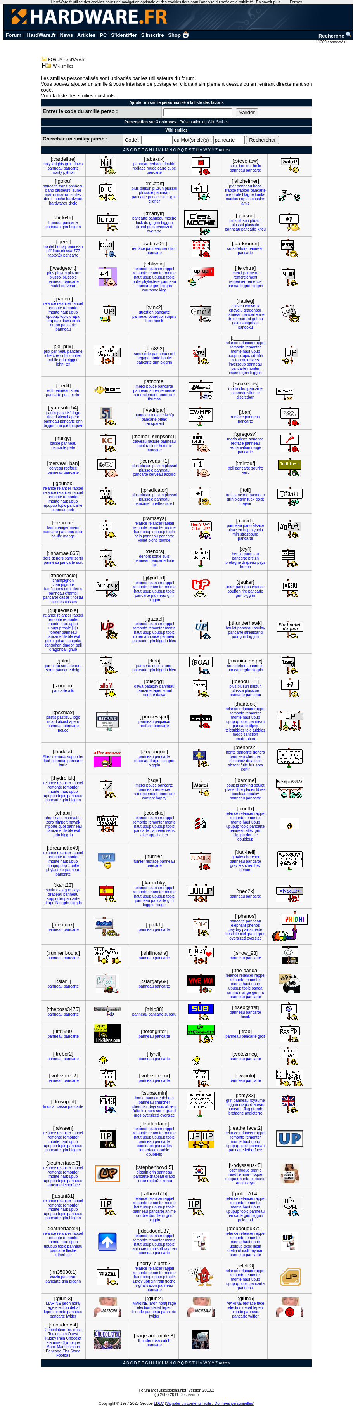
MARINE (53, 1303)
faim (50, 527)
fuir (154, 565)
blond (152, 540)
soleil (169, 503)
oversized (164, 227)
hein (149, 321)
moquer (232, 1179)
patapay (151, 686)
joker (230, 587)
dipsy (253, 726)
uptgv (137, 1281)
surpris (170, 316)
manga (245, 992)
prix (47, 351)
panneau (54, 168)
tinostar (77, 597)
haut (137, 277)
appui (153, 835)
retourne (239, 360)
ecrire (75, 395)
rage (50, 1308)
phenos (253, 925)
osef (233, 1170)
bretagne (233, 562)
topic (170, 277)
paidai (247, 930)
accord (170, 474)
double (169, 164)
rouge (152, 168)
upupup (158, 277)
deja (250, 761)
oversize (154, 231)
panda (257, 988)
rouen (138, 637)
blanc (162, 419)
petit (71, 510)
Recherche (335, 36)
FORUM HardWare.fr (66, 59)
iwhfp (169, 415)
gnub (72, 649)
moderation (245, 739)
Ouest (73, 1334)
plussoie (146, 193)
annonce (256, 439)
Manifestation (68, 1347)
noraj (76, 1303)
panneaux (145, 1146)
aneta (241, 1183)
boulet (48, 246)
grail (69, 164)
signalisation (146, 1285)
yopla (258, 530)
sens (170, 831)
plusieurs (63, 190)
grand (141, 227)
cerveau (68, 286)
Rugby (50, 1338)
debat (75, 1308)
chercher (253, 756)
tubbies (259, 730)
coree (141, 1181)
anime (170, 1211)
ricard (52, 417)
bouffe (56, 536)
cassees (57, 602)
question (146, 312)
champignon (63, 580)
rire (228, 194)
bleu (172, 641)
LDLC (159, 1403)
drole (73, 203)
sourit (167, 690)
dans (63, 186)
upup (147, 277)
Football (63, 1355)
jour (235, 637)
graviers (237, 865)
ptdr (232, 186)
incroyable (72, 818)
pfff (49, 251)
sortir (146, 354)
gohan (257, 319)
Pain (61, 1338)
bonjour (245, 166)
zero (50, 822)
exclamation (240, 448)
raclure (154, 441)
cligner (154, 201)
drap (76, 321)
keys (251, 1183)
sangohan (250, 323)
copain (244, 199)
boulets (233, 785)
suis (166, 556)
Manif (50, 1347)
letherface (147, 1150)
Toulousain (57, 1334)
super (154, 390)
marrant (244, 319)
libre (239, 789)
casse (55, 443)
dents (77, 589)
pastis (51, 413)
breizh (253, 558)
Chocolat (73, 1338)
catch (165, 1340)
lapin (136, 1249)
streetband (253, 632)
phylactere (151, 281)
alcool (63, 417)
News (66, 35)
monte (170, 273)
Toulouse (74, 1330)
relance (141, 269)
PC (103, 35)
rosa (156, 1340)
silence (253, 393)
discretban (245, 397)
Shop (178, 35)
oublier (75, 356)
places (249, 789)
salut (234, 166)
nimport (61, 822)
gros (150, 227)
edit (50, 390)
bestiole (232, 934)
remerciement (245, 277)
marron (63, 194)
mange (69, 536)
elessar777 (70, 251)
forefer (55, 632)
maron (50, 194)
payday (234, 930)
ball (79, 645)
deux (48, 199)
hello (257, 166)
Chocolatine (55, 1330)
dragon (68, 645)
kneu (261, 229)
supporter (75, 756)
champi (71, 593)
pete (71, 448)
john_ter (63, 364)
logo (76, 413)
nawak (74, 822)
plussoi (171, 188)
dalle (79, 532)
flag (164, 761)
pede (258, 930)
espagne (63, 890)
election (62, 1308)
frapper (243, 190)
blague (248, 194)
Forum (13, 35)
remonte (140, 273)
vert (245, 472)
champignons (63, 585)
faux (56, 251)
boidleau (239, 794)
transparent (154, 423)
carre (161, 168)
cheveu (237, 306)
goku (236, 323)
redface (155, 164)
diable (67, 637)
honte (155, 358)
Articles (86, 35)
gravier (237, 857)
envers (253, 360)
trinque (63, 425)
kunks (260, 194)
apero (74, 417)
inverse (235, 373)
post (65, 395)
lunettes (157, 503)
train (160, 1281)
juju (75, 628)
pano (49, 190)
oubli (64, 356)
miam (74, 527)
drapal (74, 316)
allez (250, 831)
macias (232, 199)
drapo (55, 325)
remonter (156, 273)
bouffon (234, 591)
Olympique (70, 1342)
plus (135, 188)
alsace (258, 526)
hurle (63, 765)
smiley (75, 194)
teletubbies (234, 730)
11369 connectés (331, 42)
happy (161, 798)
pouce (153, 197)
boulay (60, 246)
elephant (238, 925)
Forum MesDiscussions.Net (162, 1390)
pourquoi (156, 316)
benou (237, 554)
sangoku (245, 327)
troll (231, 468)
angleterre (253, 1113)
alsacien (235, 530)
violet (55, 286)
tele (249, 730)
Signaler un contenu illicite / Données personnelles (209, 1403)
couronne (150, 290)
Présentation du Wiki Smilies (204, 122)
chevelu (235, 310)
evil (77, 637)
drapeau (54, 321)
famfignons (53, 589)
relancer (155, 269)
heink (158, 321)
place (230, 789)
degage (143, 358)
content (148, 798)
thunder (144, 1340)
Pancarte (53, 1351)
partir (68, 558)
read (232, 1174)
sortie (156, 556)
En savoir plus (268, 2)
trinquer (76, 425)
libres (261, 789)
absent (234, 765)
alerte (242, 439)
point (141, 446)
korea (167, 1181)
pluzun (158, 188)
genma (258, 992)
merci (237, 273)
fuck (139, 222)
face (260, 1303)
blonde (164, 540)
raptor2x (55, 255)
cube (172, 168)
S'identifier (124, 35)
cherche (52, 356)
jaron (66, 1303)
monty (57, 172)
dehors (241, 248)
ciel (243, 934)
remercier (237, 281)
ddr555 (257, 356)
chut (242, 389)
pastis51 (64, 413)
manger (62, 527)
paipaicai (162, 722)
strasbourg (249, 534)
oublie (53, 360)
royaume (257, 1100)
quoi (155, 666)
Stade (75, 1351)
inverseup (237, 364)
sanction (169, 248)
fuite (170, 560)
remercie (254, 281)
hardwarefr (58, 203)
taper (157, 690)
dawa (78, 164)
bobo (257, 186)
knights (58, 164)
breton (245, 567)
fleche (71, 1250)
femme (243, 1174)
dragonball (253, 310)
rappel (168, 269)
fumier (139, 861)
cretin (145, 1249)
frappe (230, 190)
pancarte (71, 168)
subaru (170, 1014)
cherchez (237, 761)
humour (55, 222)
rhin (235, 534)
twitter (71, 1316)
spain (50, 890)
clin (163, 197)
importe (50, 826)
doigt (148, 222)
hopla (248, 530)
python (69, 172)
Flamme (53, 1342)
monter (253, 368)
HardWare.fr (41, 35)
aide (144, 835)
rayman (170, 1249)
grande (257, 1109)
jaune (76, 190)
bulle (137, 281)
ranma (232, 992)
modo (233, 389)
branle (256, 1170)
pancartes (163, 1146)
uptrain (150, 1281)
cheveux (252, 306)
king (162, 290)
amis (245, 203)
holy (46, 164)
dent (67, 589)
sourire (257, 468)
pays (261, 562)
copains (258, 199)
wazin (55, 1277)
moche (59, 199)
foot (47, 761)
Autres (224, 150)
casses (71, 602)
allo (71, 690)
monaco (59, 756)
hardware (74, 199)
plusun (145, 188)
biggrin (75, 227)
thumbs (154, 399)
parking (246, 785)
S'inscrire (152, 35)
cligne (171, 197)
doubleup (245, 839)
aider (163, 835)
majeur (245, 503)
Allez (47, 756)
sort (171, 354)
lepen (48, 1312)
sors (231, 248)
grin (65, 227)
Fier (65, 1351)
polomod (245, 1220)
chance (258, 587)
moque (244, 1170)
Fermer (296, 2)
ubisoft (157, 1249)
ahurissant (54, 818)
